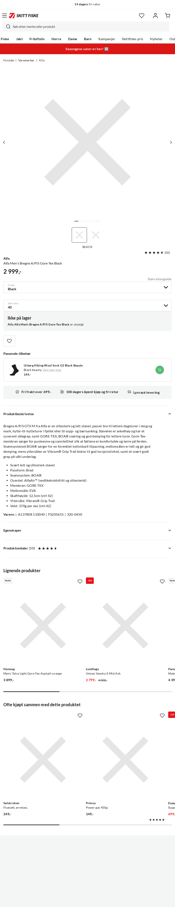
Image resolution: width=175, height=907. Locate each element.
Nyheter (156, 39)
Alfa (42, 60)
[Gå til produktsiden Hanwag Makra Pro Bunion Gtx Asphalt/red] (137, 611)
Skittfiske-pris (132, 39)
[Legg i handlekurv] (159, 370)
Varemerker (26, 60)
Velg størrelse (52, 370)
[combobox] (86, 26)
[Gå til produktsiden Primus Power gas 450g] (83, 717)
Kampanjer (106, 39)
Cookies (113, 900)
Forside (8, 60)
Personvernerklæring (70, 900)
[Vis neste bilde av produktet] (170, 142)
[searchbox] (90, 26)
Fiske (5, 39)
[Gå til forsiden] (24, 15)
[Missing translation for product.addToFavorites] (9, 341)
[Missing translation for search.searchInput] (7, 27)
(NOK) (87, 882)
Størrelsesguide (160, 279)
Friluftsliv (37, 39)
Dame (72, 39)
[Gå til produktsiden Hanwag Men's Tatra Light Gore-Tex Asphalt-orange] (28, 611)
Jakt (19, 39)
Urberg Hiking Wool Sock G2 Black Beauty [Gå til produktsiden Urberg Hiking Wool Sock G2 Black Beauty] (53, 365)
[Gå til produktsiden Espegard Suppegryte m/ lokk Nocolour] (137, 717)
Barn (87, 39)
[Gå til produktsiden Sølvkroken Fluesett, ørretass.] (28, 717)
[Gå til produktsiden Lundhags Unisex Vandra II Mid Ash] (83, 611)
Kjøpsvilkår (97, 900)
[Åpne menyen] (4, 15)
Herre (56, 39)
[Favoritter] (142, 16)
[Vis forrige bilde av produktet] (5, 142)
